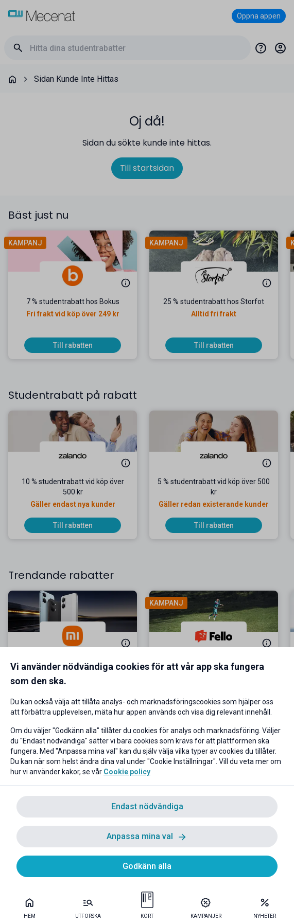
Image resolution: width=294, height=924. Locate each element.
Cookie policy (126, 772)
